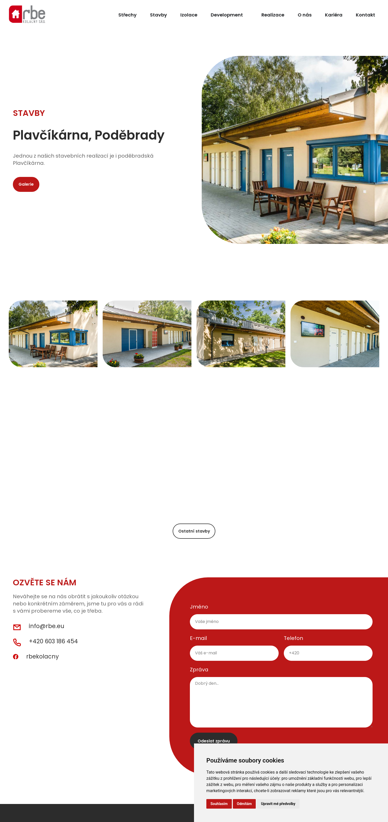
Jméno (199, 609)
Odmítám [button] (244, 804)
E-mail (198, 641)
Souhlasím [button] (219, 804)
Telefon (293, 641)
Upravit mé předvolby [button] (278, 804)
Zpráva (199, 672)
